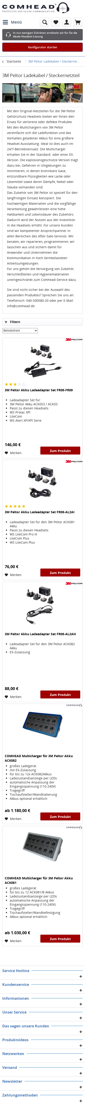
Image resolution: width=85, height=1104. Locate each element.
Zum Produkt (60, 451)
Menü (12, 22)
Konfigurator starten (42, 47)
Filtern (12, 322)
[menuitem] (12, 22)
